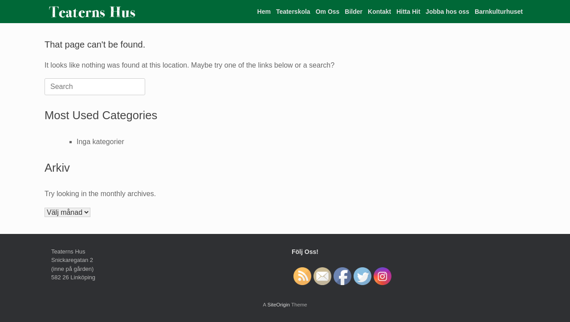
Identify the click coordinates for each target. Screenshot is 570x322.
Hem (264, 11)
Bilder (353, 11)
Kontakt (379, 11)
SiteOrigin (278, 304)
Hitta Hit (408, 11)
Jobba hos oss (447, 11)
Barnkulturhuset (499, 11)
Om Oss (328, 11)
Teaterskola (293, 11)
